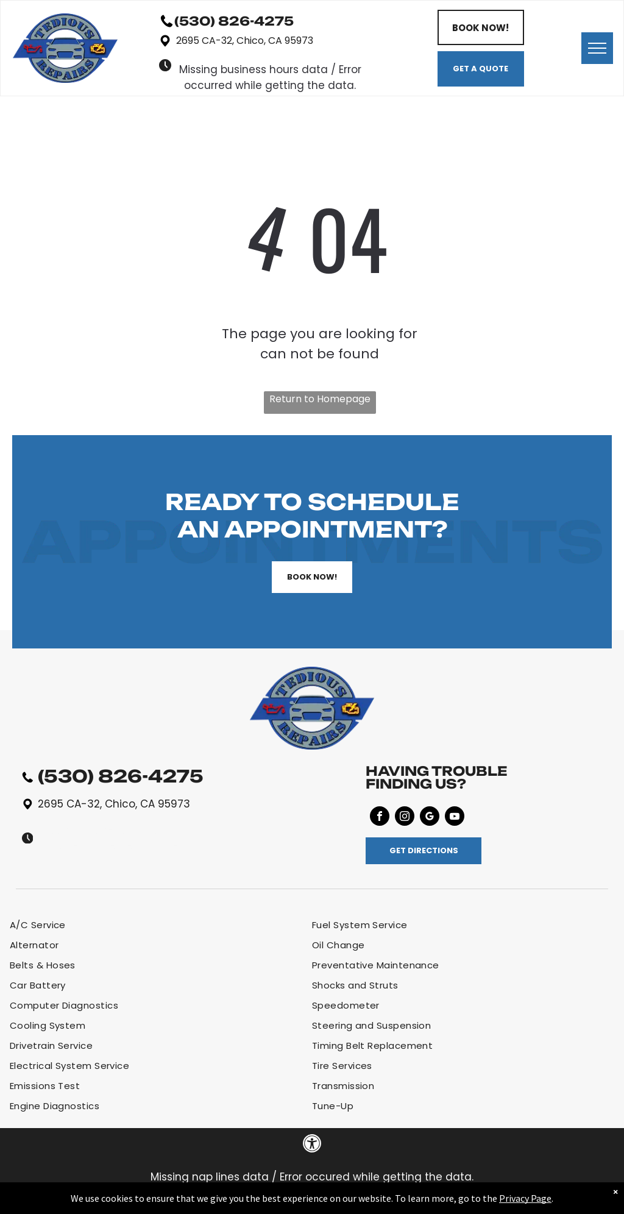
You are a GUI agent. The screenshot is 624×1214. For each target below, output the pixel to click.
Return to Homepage (319, 399)
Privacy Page (525, 1198)
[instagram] (404, 817)
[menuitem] (161, 925)
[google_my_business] (429, 817)
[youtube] (454, 817)
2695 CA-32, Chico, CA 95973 (244, 41)
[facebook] (379, 817)
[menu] (597, 48)
